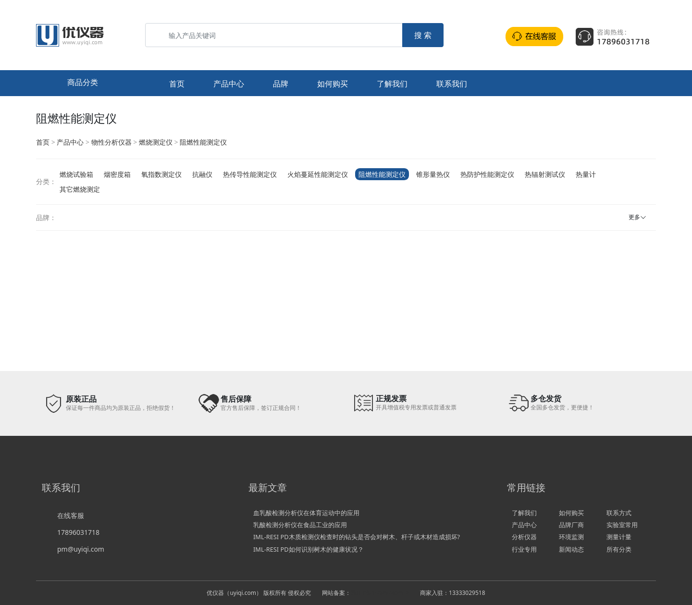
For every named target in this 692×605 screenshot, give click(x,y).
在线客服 (70, 515)
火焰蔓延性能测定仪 (317, 174)
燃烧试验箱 (76, 174)
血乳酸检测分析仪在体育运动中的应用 (306, 512)
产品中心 (228, 83)
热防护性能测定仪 (487, 174)
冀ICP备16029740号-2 (380, 593)
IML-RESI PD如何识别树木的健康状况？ (308, 549)
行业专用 (524, 549)
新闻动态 (571, 549)
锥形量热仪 (433, 174)
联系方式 (618, 512)
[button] (87, 83)
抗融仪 (202, 174)
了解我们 (392, 83)
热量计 (586, 174)
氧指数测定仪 (161, 174)
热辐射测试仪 (545, 174)
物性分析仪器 (111, 142)
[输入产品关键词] (274, 35)
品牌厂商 (571, 524)
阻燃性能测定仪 (203, 142)
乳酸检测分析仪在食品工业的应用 (300, 524)
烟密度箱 (117, 174)
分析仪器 (524, 536)
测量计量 (618, 536)
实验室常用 (622, 524)
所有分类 (618, 549)
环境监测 (571, 536)
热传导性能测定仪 (250, 174)
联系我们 (451, 83)
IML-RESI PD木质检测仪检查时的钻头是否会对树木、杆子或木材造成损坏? (356, 536)
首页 (177, 83)
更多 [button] (634, 217)
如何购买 (332, 83)
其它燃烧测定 (80, 189)
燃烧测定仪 (156, 142)
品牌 (280, 83)
